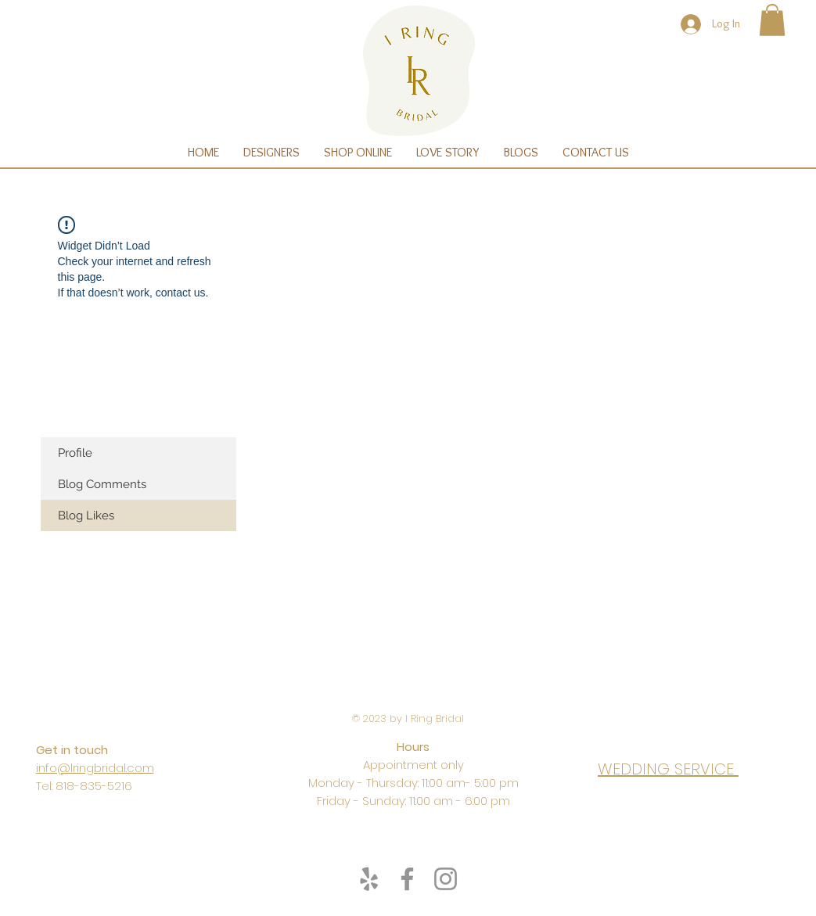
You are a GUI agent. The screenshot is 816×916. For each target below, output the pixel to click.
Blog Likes (86, 515)
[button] (772, 20)
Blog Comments (102, 484)
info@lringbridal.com (95, 768)
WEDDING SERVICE (668, 769)
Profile (75, 453)
